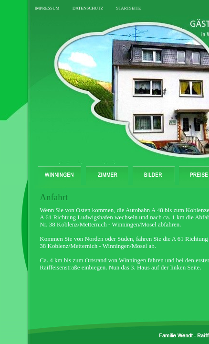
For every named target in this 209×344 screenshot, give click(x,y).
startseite (128, 7)
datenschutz (88, 7)
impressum (46, 7)
